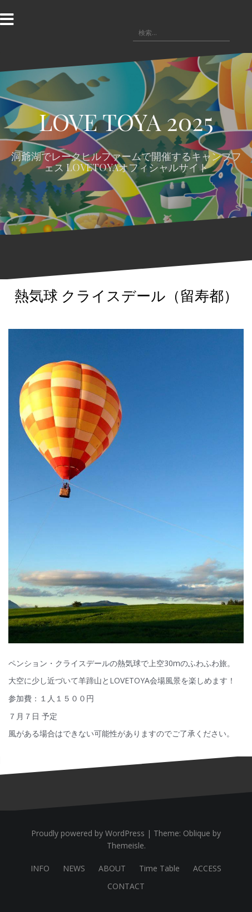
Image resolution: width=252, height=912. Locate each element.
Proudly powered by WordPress (88, 833)
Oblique (196, 833)
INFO (40, 868)
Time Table (159, 868)
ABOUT (112, 868)
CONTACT (126, 886)
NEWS (74, 868)
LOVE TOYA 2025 (126, 121)
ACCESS (207, 868)
